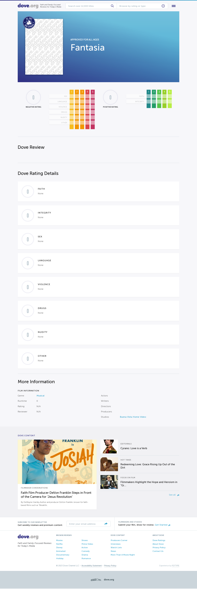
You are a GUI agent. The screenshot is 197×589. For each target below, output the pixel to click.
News (113, 552)
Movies (59, 541)
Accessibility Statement (92, 566)
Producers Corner (119, 541)
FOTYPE (175, 566)
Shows (85, 541)
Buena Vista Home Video (133, 417)
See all (174, 495)
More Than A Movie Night (123, 555)
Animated (60, 552)
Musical (40, 396)
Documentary (62, 555)
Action (85, 548)
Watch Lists (116, 548)
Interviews (115, 544)
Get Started (162, 525)
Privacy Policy (159, 548)
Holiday (59, 559)
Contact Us (158, 552)
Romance (86, 559)
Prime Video (87, 544)
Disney (59, 548)
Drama (85, 555)
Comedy (86, 552)
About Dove (158, 544)
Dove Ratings (159, 541)
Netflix (59, 544)
